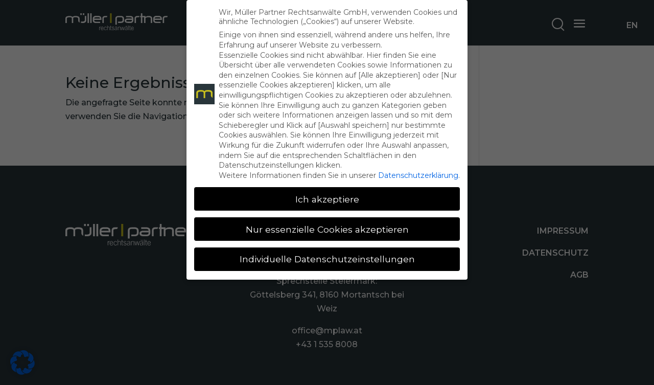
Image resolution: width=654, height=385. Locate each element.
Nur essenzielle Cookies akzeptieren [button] (327, 229)
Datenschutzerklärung (418, 175)
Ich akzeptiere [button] (327, 199)
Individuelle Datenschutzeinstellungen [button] (327, 259)
